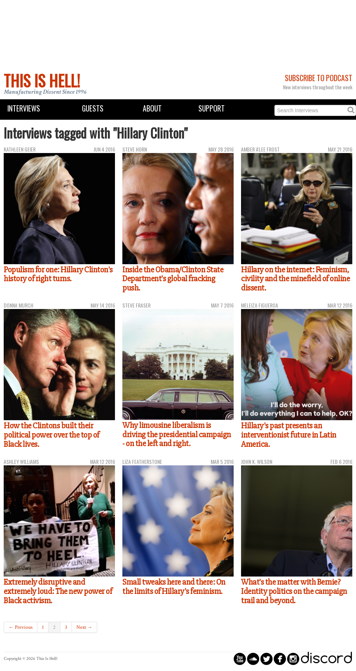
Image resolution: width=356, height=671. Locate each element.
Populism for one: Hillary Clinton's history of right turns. (58, 274)
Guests (92, 108)
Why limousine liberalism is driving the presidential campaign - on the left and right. (176, 434)
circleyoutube (240, 659)
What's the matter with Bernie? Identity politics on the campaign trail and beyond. (294, 591)
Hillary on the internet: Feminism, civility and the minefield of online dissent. (295, 279)
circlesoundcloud (253, 659)
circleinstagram (293, 659)
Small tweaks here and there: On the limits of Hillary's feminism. (173, 587)
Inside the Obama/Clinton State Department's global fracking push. (172, 279)
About (152, 108)
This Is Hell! (42, 80)
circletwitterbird (266, 659)
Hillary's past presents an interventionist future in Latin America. (288, 435)
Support (211, 108)
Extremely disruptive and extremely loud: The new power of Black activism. (58, 591)
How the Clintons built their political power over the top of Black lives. (51, 435)
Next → (84, 627)
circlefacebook (280, 659)
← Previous (21, 627)
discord (326, 659)
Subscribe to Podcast (318, 78)
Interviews (23, 108)
